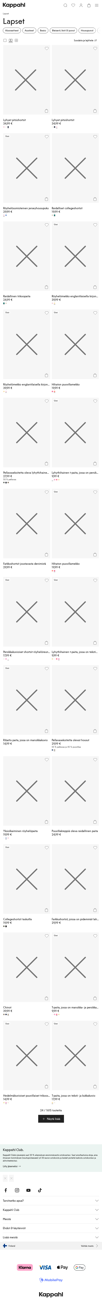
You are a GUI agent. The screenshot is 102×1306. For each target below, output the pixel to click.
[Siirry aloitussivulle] (14, 5)
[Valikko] (97, 5)
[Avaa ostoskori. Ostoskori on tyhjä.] (89, 5)
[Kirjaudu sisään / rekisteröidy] (81, 5)
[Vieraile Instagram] (17, 1190)
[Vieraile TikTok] (40, 1190)
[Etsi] (65, 5)
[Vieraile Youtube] (28, 1190)
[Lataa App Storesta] (5, 1178)
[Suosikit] (73, 5)
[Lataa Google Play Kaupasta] (11, 1178)
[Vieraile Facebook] (6, 1190)
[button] (51, 1119)
